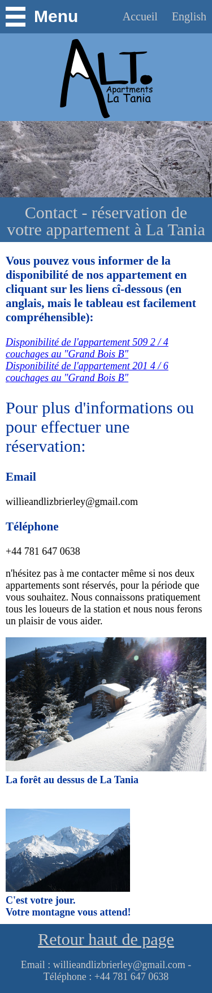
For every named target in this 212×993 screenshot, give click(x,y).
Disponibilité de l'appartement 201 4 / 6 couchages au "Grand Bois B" (87, 371)
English (189, 16)
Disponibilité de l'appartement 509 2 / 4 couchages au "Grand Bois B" (87, 348)
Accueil (142, 16)
